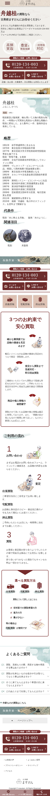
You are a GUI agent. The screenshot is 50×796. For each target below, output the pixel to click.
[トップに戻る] (27, 4)
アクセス (8, 771)
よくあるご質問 (34, 760)
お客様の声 (9, 760)
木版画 (25, 245)
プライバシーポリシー (14, 765)
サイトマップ (33, 765)
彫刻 (10, 245)
